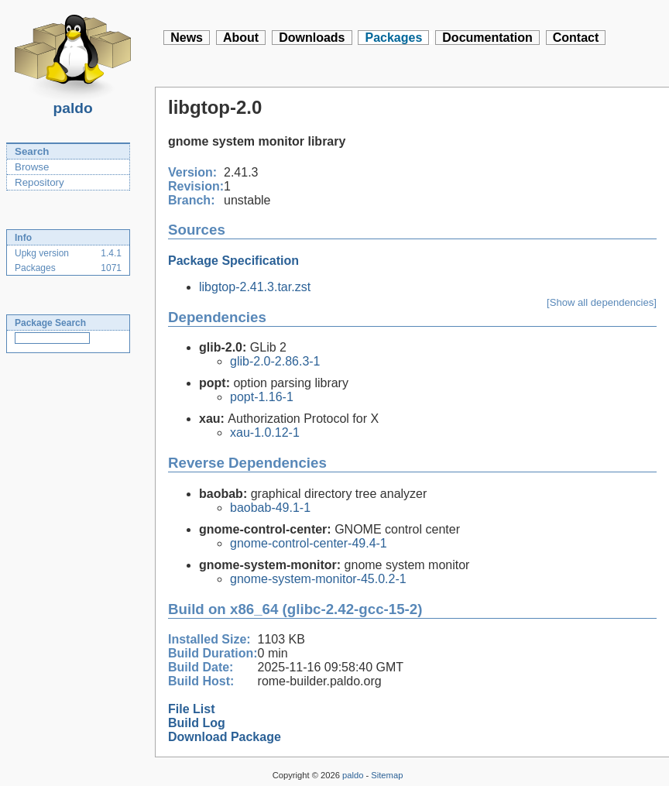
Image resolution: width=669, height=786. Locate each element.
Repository (39, 182)
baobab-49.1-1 (270, 507)
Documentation (487, 37)
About (241, 37)
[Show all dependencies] (602, 302)
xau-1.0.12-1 (265, 432)
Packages (393, 37)
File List (191, 709)
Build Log (196, 722)
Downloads (312, 37)
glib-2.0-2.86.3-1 (275, 361)
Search (32, 151)
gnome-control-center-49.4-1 (308, 543)
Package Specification (233, 260)
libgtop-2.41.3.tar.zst (254, 286)
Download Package (224, 736)
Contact (576, 37)
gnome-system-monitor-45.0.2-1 (318, 578)
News (186, 37)
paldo (73, 103)
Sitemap (387, 775)
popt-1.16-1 (261, 396)
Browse (32, 167)
